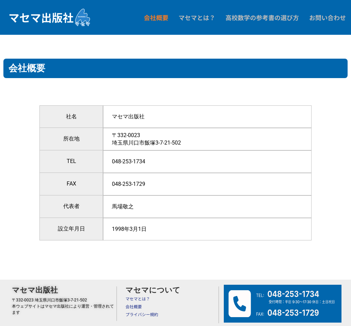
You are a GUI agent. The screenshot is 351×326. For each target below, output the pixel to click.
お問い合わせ (327, 17)
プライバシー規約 (142, 312)
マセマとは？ (197, 17)
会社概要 (156, 17)
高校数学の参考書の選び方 (262, 17)
